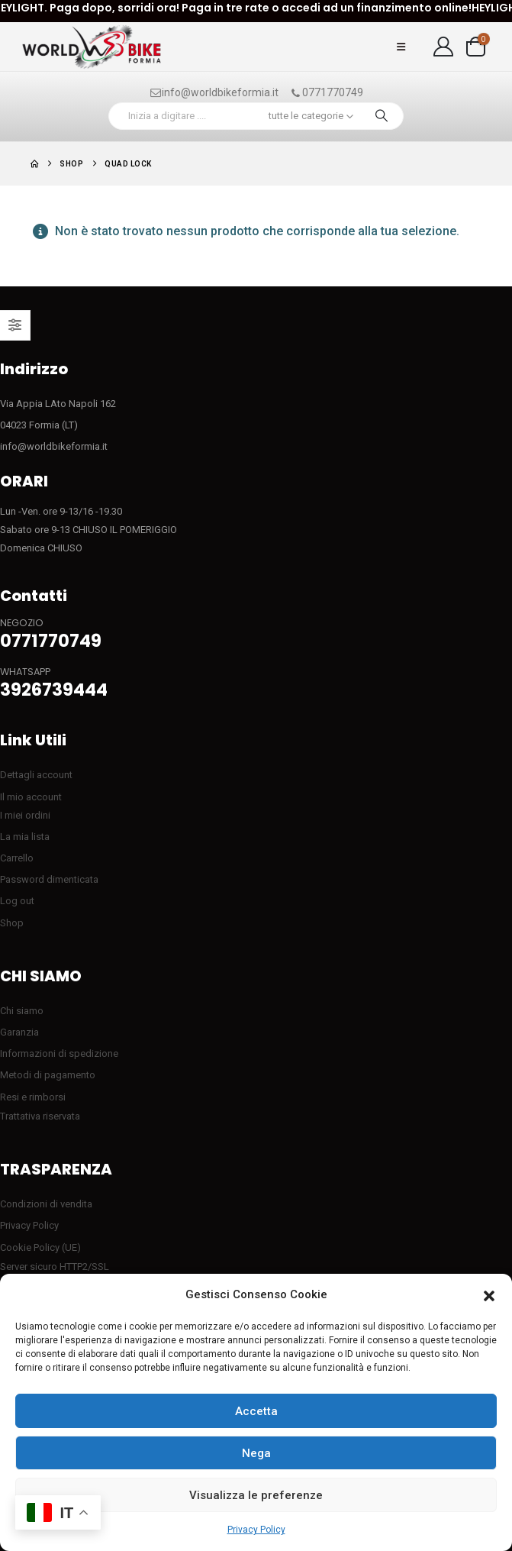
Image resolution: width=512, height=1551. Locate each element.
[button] (489, 1295)
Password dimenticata (49, 879)
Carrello (17, 858)
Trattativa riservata (40, 1116)
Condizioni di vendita (46, 1204)
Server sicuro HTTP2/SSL (54, 1266)
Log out (17, 900)
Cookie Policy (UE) (40, 1247)
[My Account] (444, 47)
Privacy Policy (256, 1529)
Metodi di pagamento (47, 1075)
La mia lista (25, 836)
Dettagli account (36, 774)
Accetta (256, 1411)
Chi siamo (21, 1010)
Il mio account (31, 797)
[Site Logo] (91, 46)
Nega (256, 1453)
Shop (12, 923)
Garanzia (19, 1032)
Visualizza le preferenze (256, 1495)
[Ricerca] (381, 116)
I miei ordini (25, 815)
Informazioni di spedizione (59, 1053)
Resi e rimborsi (33, 1097)
